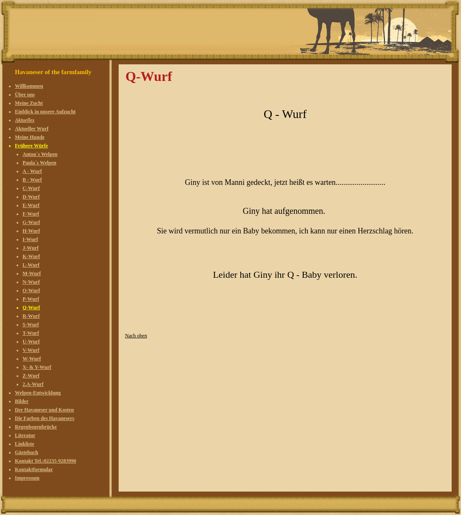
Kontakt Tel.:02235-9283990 (45, 461)
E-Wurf (31, 205)
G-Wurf (31, 222)
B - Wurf (32, 180)
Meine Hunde (30, 137)
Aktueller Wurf (31, 129)
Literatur (25, 435)
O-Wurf (31, 290)
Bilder (21, 401)
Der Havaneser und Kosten (44, 410)
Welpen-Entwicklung (38, 393)
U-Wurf (31, 342)
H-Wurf (31, 231)
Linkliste (24, 444)
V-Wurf (31, 350)
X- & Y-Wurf (37, 367)
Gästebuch (26, 452)
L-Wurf (31, 265)
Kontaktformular (34, 469)
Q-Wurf (31, 308)
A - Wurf (32, 171)
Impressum (27, 478)
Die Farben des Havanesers (44, 418)
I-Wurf (30, 239)
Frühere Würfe (31, 146)
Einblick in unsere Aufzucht (45, 112)
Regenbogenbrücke (36, 427)
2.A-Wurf (33, 384)
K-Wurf (31, 256)
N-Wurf (31, 282)
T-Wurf (31, 333)
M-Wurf (32, 273)
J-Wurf (31, 248)
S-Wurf (31, 325)
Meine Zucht (29, 103)
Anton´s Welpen (40, 154)
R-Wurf (31, 316)
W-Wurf (32, 359)
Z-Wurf (31, 376)
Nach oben (136, 336)
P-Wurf (31, 299)
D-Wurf (31, 197)
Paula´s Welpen (39, 163)
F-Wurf (31, 214)
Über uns (25, 95)
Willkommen (29, 86)
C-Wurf (31, 188)
